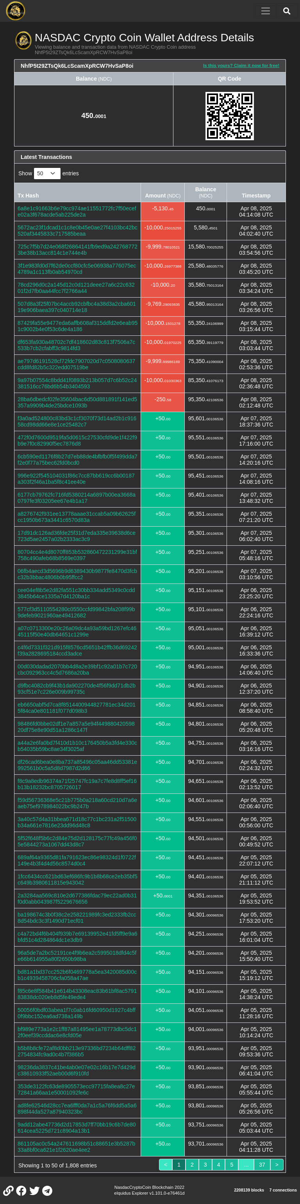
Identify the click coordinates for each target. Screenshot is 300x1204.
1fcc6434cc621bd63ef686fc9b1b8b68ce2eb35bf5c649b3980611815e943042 (78, 879)
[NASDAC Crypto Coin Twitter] (34, 1190)
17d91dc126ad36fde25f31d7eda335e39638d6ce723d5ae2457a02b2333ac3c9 (77, 536)
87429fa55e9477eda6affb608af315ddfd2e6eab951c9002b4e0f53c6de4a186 (78, 326)
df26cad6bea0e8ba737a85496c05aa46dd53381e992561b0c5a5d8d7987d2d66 (77, 765)
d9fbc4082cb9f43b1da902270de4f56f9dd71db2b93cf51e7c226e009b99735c (77, 688)
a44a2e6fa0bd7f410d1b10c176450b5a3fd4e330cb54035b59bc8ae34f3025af (77, 746)
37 (262, 1165)
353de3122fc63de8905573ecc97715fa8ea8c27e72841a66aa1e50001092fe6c (76, 1089)
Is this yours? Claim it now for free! (241, 65)
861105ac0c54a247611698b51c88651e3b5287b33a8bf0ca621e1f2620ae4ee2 (76, 1147)
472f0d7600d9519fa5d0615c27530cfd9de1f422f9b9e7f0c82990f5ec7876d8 (77, 440)
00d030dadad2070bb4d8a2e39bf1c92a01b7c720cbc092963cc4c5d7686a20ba (77, 669)
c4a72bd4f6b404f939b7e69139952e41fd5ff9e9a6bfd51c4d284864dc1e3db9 (78, 937)
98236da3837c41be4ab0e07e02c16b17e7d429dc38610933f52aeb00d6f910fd (77, 1070)
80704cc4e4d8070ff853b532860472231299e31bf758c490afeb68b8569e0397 (77, 555)
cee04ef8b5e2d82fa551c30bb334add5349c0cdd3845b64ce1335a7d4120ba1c (76, 593)
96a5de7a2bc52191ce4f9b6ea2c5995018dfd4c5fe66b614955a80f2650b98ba (77, 956)
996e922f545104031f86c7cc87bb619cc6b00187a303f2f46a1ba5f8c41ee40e (76, 478)
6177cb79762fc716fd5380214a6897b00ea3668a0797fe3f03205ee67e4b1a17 (77, 498)
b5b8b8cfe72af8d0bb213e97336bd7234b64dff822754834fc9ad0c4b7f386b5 (77, 1051)
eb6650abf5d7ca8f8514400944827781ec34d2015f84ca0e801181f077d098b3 (77, 708)
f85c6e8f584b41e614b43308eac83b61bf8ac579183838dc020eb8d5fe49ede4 (77, 994)
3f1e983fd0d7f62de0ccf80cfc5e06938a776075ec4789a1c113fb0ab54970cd (77, 269)
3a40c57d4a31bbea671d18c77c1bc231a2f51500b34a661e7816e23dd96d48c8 (77, 822)
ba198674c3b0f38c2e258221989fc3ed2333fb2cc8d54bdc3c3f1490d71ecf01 (77, 917)
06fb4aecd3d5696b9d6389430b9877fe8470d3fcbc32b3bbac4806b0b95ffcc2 (77, 574)
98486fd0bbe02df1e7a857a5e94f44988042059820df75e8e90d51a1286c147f (76, 727)
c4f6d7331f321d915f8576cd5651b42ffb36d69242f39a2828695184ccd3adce (77, 650)
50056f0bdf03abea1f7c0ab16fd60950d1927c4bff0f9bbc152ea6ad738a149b (77, 1013)
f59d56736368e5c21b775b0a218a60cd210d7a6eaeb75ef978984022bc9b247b (77, 803)
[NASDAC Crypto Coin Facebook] (21, 1190)
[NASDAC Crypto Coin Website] (8, 1190)
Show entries (48, 173)
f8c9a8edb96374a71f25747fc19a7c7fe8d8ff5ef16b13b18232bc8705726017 (77, 784)
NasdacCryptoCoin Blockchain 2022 (149, 1187)
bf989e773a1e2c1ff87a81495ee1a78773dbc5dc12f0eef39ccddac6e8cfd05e (77, 1032)
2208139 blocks (249, 1190)
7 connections (283, 1190)
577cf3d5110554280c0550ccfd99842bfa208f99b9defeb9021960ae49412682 (76, 612)
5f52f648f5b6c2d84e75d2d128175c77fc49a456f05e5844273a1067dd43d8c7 (77, 841)
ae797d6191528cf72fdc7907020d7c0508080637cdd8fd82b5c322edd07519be (76, 364)
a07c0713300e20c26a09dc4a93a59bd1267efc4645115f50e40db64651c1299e (77, 631)
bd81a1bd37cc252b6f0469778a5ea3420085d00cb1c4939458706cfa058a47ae (77, 975)
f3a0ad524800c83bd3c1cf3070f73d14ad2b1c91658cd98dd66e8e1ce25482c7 (77, 421)
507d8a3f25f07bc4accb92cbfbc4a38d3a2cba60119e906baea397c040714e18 (77, 307)
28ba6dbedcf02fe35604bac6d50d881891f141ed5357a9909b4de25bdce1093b (77, 402)
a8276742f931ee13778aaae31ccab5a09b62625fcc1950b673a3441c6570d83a (77, 517)
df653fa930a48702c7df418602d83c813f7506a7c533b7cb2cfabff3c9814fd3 (76, 345)
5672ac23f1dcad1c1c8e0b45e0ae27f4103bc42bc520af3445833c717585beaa (78, 230)
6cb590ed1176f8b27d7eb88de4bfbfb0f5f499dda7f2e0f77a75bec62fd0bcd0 (78, 459)
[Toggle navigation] (265, 11)
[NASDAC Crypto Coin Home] (15, 11)
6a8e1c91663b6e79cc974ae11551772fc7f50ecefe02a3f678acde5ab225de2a (77, 211)
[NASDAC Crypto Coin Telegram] (47, 1190)
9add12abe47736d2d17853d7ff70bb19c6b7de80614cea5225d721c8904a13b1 (77, 1127)
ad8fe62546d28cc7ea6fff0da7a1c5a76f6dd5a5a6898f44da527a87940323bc (77, 1108)
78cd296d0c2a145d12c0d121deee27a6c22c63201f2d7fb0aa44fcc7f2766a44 (76, 288)
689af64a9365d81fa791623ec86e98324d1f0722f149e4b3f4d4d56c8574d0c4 (77, 860)
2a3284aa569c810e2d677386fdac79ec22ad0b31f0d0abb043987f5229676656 (77, 898)
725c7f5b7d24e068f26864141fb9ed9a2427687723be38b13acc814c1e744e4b (78, 249)
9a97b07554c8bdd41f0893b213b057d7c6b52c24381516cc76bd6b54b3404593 (77, 383)
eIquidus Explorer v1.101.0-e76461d (149, 1193)
